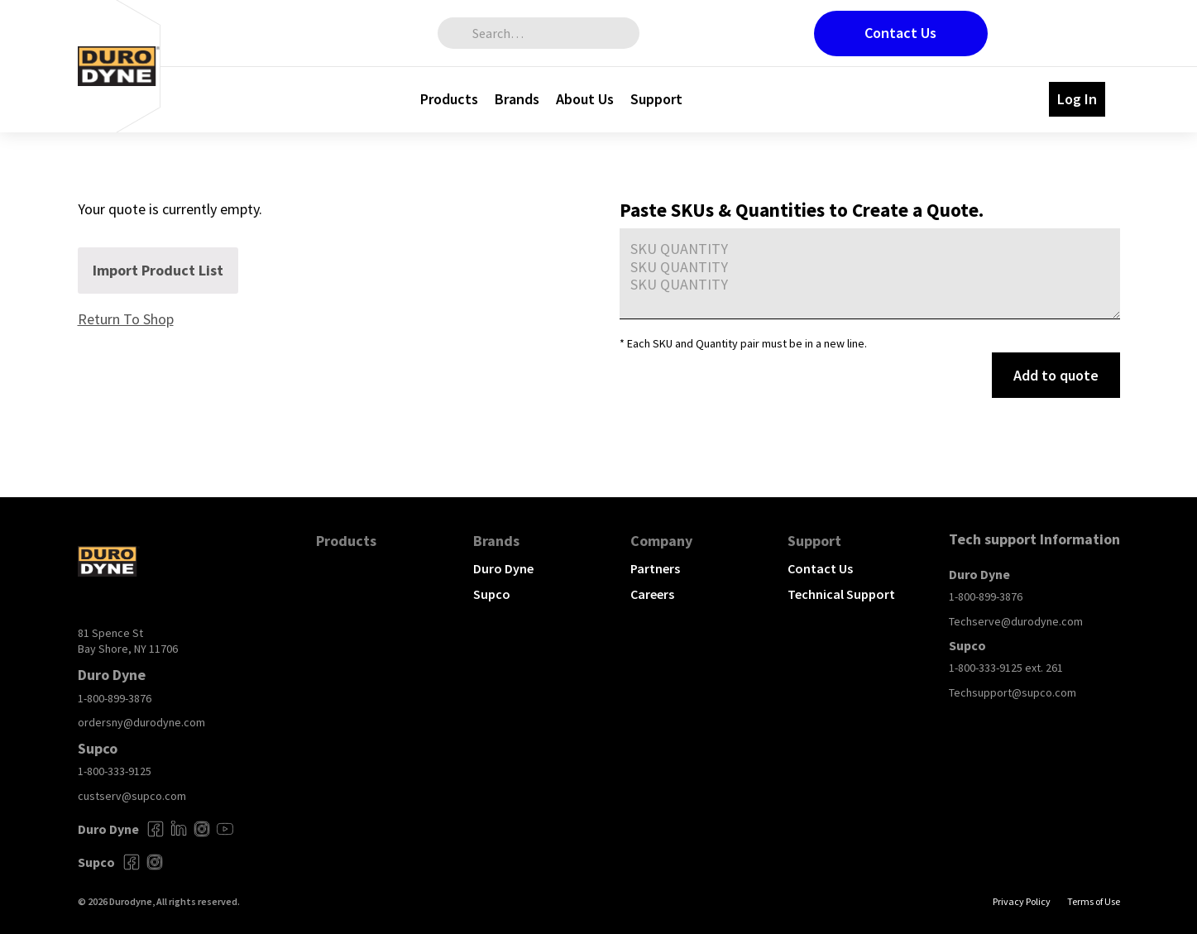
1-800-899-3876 (114, 698)
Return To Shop (126, 318)
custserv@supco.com (132, 795)
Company (661, 540)
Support (656, 98)
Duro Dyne (503, 568)
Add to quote (1056, 375)
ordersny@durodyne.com (141, 722)
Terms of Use (1093, 901)
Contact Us (900, 32)
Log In (1077, 98)
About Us (585, 98)
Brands (517, 98)
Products (449, 98)
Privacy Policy (1022, 901)
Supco (491, 594)
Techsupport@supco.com (1012, 692)
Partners (655, 568)
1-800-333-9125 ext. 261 (1006, 667)
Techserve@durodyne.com (1016, 621)
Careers (652, 594)
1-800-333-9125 (114, 771)
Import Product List (158, 270)
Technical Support (841, 594)
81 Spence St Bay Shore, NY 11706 (128, 641)
